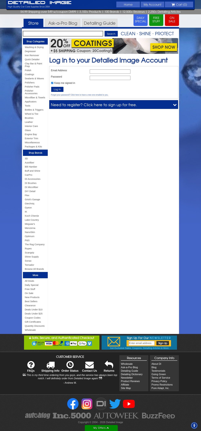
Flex (27, 195)
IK (26, 211)
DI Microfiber (31, 187)
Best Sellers (31, 301)
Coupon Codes (33, 317)
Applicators (30, 101)
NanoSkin (30, 232)
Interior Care (31, 126)
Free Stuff (30, 289)
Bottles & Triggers (34, 109)
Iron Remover (32, 55)
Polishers (30, 82)
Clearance (30, 305)
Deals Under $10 (34, 309)
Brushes (29, 118)
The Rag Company (35, 244)
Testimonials (158, 370)
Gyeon (28, 207)
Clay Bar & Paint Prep (33, 64)
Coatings (29, 74)
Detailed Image (39, 3)
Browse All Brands (34, 269)
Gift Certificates (33, 321)
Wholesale (30, 330)
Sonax (28, 260)
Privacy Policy (159, 381)
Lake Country (32, 219)
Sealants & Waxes (34, 78)
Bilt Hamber (31, 166)
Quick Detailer (32, 59)
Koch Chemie (32, 215)
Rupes (28, 248)
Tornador (29, 264)
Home (128, 4)
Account (152, 4)
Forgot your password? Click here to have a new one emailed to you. (79, 95)
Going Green (158, 374)
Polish (28, 70)
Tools (27, 105)
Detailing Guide (129, 370)
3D (26, 158)
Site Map (126, 388)
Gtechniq (29, 203)
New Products (32, 297)
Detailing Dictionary (132, 374)
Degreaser (30, 51)
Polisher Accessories (31, 92)
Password (56, 76)
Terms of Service (160, 377)
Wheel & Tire (31, 113)
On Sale (29, 293)
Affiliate (125, 384)
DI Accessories (32, 179)
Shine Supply (32, 256)
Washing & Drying (34, 47)
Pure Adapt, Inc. (160, 388)
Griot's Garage (32, 199)
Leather (29, 122)
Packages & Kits (33, 146)
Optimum (29, 236)
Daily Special (31, 285)
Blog (153, 367)
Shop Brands (35, 152)
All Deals (29, 281)
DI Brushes (30, 183)
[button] (194, 425)
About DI (156, 364)
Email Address (59, 70)
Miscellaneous (32, 142)
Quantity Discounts (35, 326)
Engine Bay (31, 134)
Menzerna (30, 228)
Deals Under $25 (34, 313)
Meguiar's (30, 224)
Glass (28, 130)
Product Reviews (130, 381)
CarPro (28, 175)
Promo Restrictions (162, 384)
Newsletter (127, 377)
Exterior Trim (31, 138)
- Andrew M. (70, 382)
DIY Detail (30, 191)
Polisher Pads (32, 86)
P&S (27, 240)
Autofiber (29, 162)
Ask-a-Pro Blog (129, 367)
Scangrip (29, 252)
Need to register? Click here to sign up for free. (94, 104)
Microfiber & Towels (35, 97)
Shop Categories (35, 41)
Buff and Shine (32, 170)
